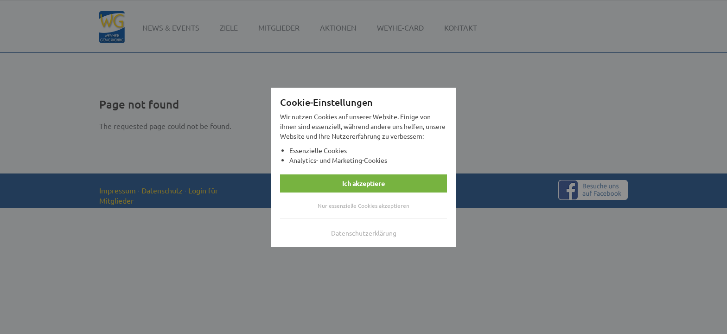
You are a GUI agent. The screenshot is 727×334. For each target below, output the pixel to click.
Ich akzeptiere (363, 183)
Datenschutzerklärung (363, 233)
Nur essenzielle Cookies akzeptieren (363, 205)
